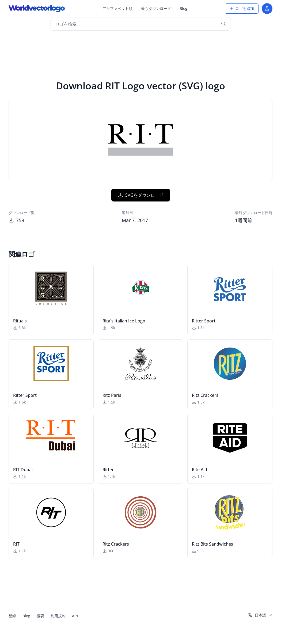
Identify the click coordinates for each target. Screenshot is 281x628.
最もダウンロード (156, 8)
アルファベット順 (117, 8)
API (75, 615)
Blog (183, 8)
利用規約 (58, 615)
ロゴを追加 (241, 8)
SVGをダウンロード (141, 195)
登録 (12, 615)
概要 (40, 615)
